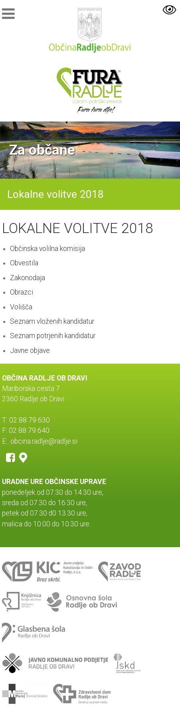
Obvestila (24, 263)
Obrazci (21, 292)
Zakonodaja (27, 278)
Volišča (21, 307)
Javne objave (30, 351)
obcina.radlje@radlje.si (43, 441)
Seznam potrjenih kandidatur (52, 336)
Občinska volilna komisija (47, 249)
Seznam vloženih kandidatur (52, 321)
